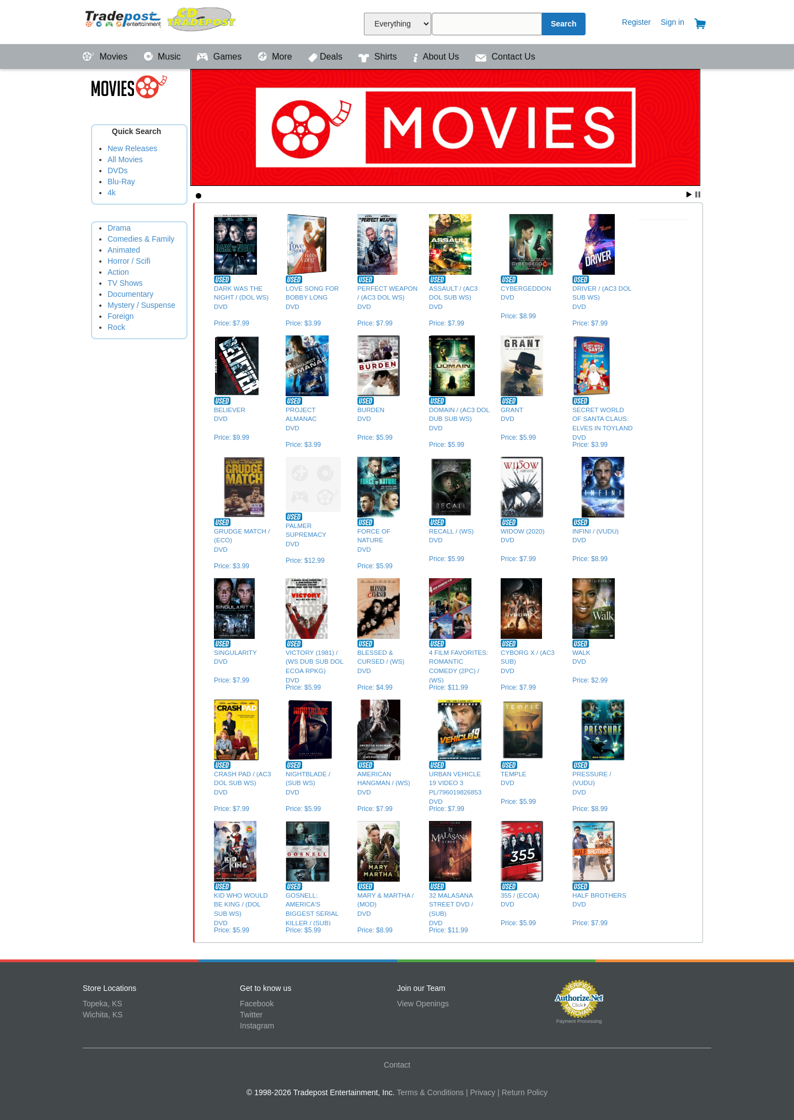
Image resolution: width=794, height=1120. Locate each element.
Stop (697, 194)
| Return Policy (522, 1092)
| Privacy (480, 1092)
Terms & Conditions (430, 1092)
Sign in (672, 22)
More (276, 56)
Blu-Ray (121, 181)
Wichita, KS (102, 1014)
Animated (124, 250)
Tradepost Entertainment (161, 21)
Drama (119, 227)
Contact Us (505, 56)
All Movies (125, 159)
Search (564, 23)
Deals (326, 56)
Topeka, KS (102, 1003)
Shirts (378, 56)
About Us (437, 56)
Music (164, 56)
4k (112, 192)
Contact (397, 1064)
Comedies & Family (141, 238)
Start (689, 194)
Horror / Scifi (129, 261)
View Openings (423, 1003)
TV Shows (125, 283)
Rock (116, 327)
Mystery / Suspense (141, 305)
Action (118, 272)
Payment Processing (579, 1021)
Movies (106, 56)
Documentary (130, 294)
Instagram (257, 1025)
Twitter (251, 1014)
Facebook (256, 1003)
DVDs (118, 170)
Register (636, 22)
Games (220, 56)
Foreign (120, 316)
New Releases (132, 148)
